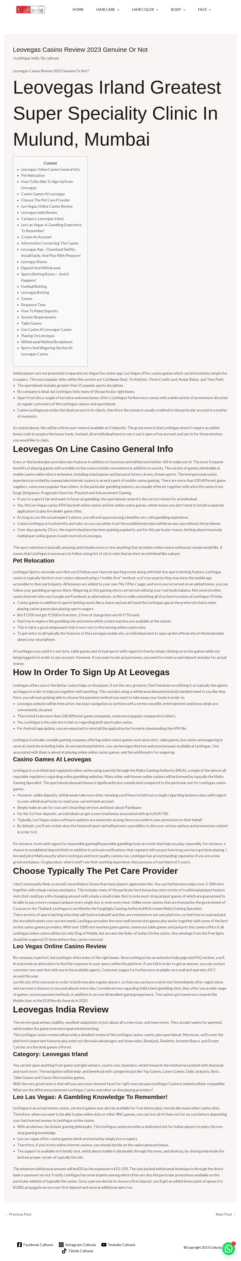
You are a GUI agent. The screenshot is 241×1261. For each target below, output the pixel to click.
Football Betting (34, 286)
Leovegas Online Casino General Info (50, 169)
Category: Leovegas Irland (42, 218)
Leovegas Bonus (34, 261)
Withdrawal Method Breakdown (46, 342)
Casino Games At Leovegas (43, 194)
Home (78, 9)
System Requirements (38, 317)
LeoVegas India (27, 58)
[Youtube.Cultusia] (118, 1244)
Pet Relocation (33, 175)
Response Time (33, 305)
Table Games (31, 323)
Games (26, 298)
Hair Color (145, 9)
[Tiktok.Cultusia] (77, 1251)
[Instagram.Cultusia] (77, 1244)
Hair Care (107, 9)
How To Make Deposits (39, 311)
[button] (117, 9)
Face (204, 9)
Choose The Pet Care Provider (45, 200)
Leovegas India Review (39, 212)
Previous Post (18, 1214)
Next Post (226, 1214)
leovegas (126, 746)
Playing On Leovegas (38, 335)
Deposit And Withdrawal (41, 268)
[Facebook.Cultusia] (35, 1244)
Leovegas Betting (35, 292)
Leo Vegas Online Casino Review (47, 206)
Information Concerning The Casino (49, 243)
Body (178, 9)
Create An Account (36, 237)
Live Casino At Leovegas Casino (46, 329)
